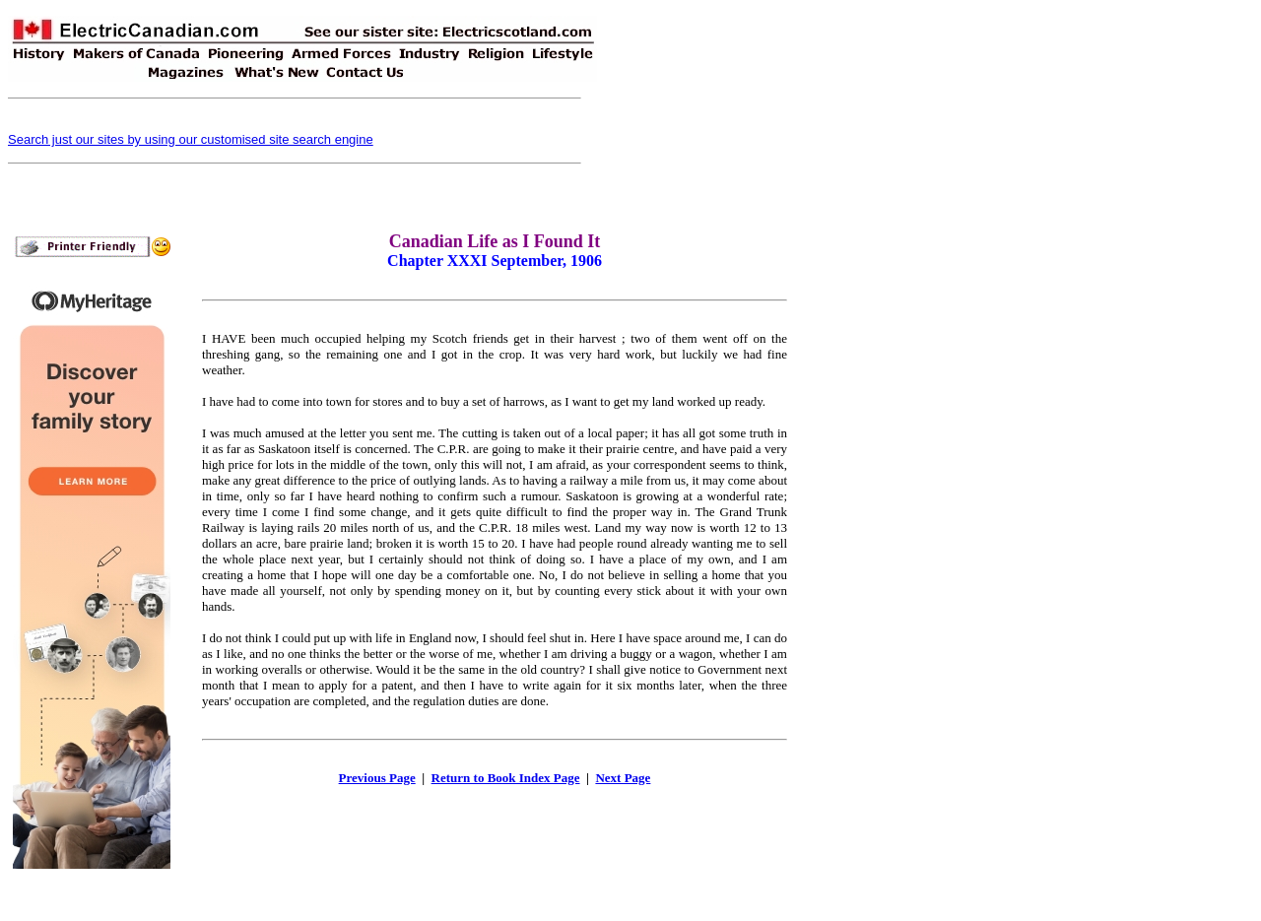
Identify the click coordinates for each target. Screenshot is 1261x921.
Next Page (622, 777)
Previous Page (377, 777)
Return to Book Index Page (505, 777)
